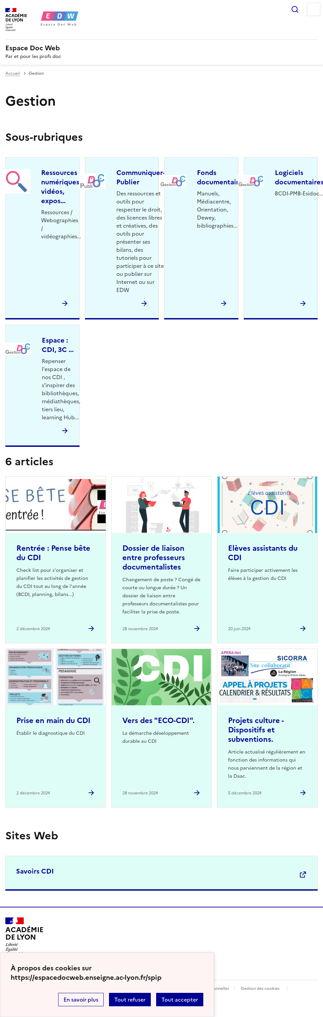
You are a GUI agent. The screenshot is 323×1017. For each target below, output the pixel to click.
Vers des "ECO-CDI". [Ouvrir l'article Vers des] (158, 720)
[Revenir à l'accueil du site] (24, 936)
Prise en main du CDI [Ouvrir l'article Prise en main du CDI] (53, 720)
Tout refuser (129, 1000)
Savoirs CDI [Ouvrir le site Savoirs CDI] (35, 871)
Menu (313, 9)
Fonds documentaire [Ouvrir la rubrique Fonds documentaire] (220, 177)
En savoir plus (81, 1000)
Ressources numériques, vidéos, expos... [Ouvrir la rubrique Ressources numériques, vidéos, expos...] (61, 187)
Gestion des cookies (260, 988)
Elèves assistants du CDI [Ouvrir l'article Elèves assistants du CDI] (263, 553)
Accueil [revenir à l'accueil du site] (12, 73)
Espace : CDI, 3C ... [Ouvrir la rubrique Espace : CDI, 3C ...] (58, 345)
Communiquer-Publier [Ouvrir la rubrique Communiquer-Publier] (140, 177)
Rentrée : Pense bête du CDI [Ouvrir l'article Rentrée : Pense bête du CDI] (53, 553)
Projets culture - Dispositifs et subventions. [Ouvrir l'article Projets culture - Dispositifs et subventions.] (256, 730)
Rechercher (295, 9)
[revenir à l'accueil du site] (161, 48)
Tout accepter (180, 1000)
